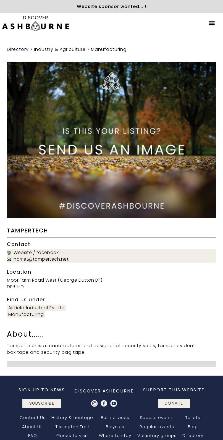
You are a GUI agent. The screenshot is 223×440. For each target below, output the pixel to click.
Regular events (157, 426)
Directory (18, 49)
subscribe (41, 403)
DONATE (174, 403)
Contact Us (33, 417)
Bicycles (115, 426)
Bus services (115, 417)
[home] (35, 23)
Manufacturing (109, 49)
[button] (212, 23)
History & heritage (72, 417)
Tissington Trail (72, 426)
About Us (32, 426)
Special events (157, 417)
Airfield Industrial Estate (36, 308)
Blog (193, 426)
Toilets (192, 417)
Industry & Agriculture (60, 49)
